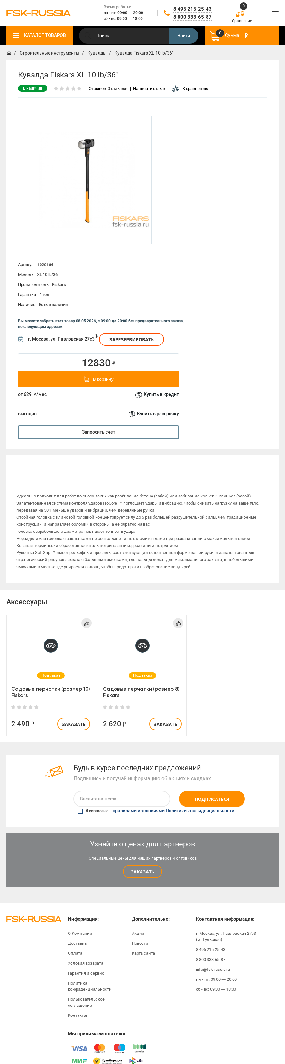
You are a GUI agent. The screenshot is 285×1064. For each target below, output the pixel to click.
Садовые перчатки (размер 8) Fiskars (141, 683)
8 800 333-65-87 (192, 17)
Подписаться (212, 790)
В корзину (99, 379)
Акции (138, 924)
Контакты (77, 1006)
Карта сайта (143, 944)
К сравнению (190, 88)
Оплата (75, 944)
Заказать (74, 715)
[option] (87, 180)
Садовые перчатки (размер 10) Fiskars (50, 683)
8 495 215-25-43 (192, 9)
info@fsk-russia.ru (213, 960)
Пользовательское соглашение (86, 993)
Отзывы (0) (234, 464)
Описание (51, 464)
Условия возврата (85, 954)
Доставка (77, 934)
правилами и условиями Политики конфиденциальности (173, 802)
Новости (140, 934)
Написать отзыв (149, 89)
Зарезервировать (131, 339)
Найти (183, 35)
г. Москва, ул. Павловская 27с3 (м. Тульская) (226, 927)
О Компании (80, 924)
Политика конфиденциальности (90, 977)
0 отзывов (117, 89)
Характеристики (142, 464)
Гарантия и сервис (86, 964)
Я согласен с (156, 802)
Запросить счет (98, 432)
